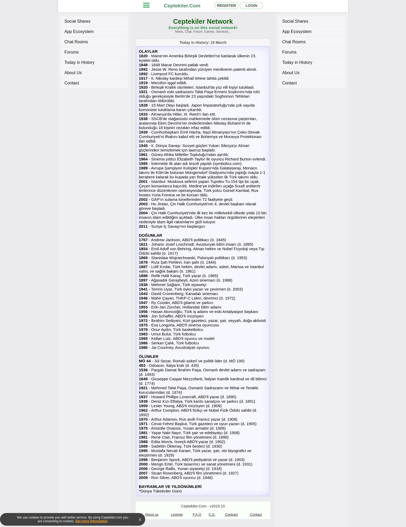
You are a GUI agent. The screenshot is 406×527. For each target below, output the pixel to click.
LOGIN (251, 5)
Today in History (79, 62)
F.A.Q (197, 514)
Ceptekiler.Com (182, 5)
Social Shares (77, 21)
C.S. (212, 514)
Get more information (91, 521)
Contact (71, 83)
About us (151, 514)
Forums (71, 52)
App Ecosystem (79, 31)
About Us (73, 72)
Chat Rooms (76, 42)
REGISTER (226, 5)
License (177, 514)
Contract (231, 514)
